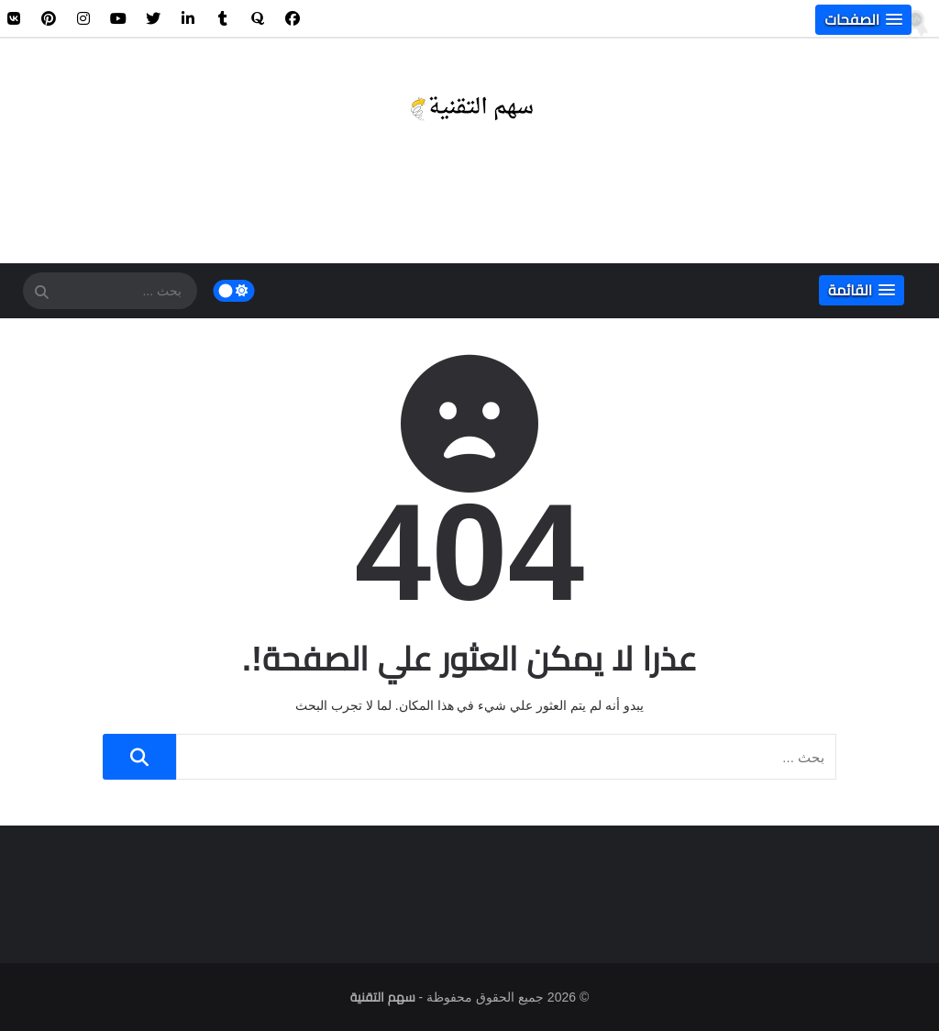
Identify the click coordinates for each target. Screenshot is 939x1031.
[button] (863, 20)
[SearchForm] (41, 292)
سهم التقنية (382, 997)
